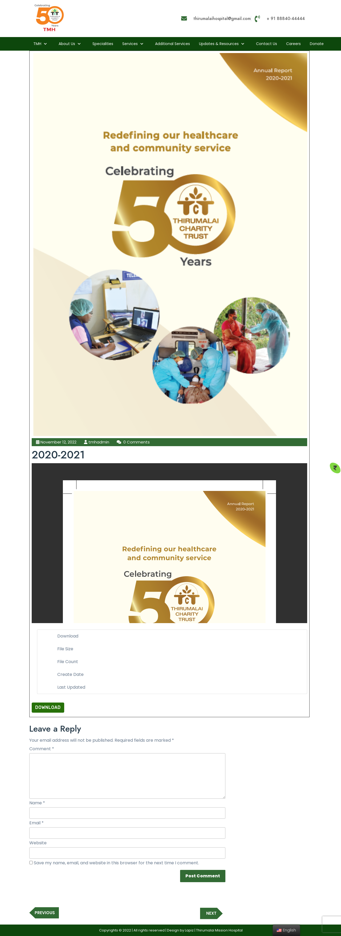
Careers (293, 43)
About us (67, 43)
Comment (41, 749)
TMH (37, 43)
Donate (317, 43)
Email (36, 823)
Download (48, 707)
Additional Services (172, 43)
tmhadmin (98, 442)
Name (37, 803)
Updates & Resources (219, 43)
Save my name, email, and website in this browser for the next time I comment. (116, 863)
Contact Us (266, 43)
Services (130, 43)
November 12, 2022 (58, 442)
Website (38, 843)
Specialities (102, 43)
